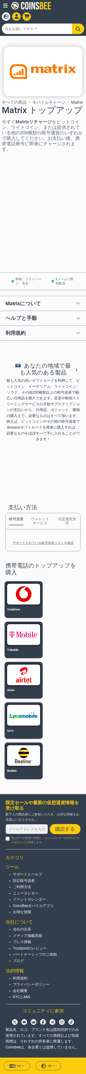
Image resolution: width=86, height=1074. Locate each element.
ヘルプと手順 (21, 318)
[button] (5, 6)
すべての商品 (14, 102)
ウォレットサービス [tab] (40, 521)
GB (48, 1066)
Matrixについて (23, 303)
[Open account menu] (16, 16)
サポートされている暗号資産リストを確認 (43, 543)
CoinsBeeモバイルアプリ (33, 906)
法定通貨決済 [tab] (67, 521)
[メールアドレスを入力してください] (27, 829)
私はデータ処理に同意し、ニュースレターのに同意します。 (45, 840)
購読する (65, 829)
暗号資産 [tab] (16, 519)
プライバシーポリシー (31, 984)
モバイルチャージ (48, 102)
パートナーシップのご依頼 (35, 954)
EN (16, 1066)
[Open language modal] (6, 16)
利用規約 (16, 333)
